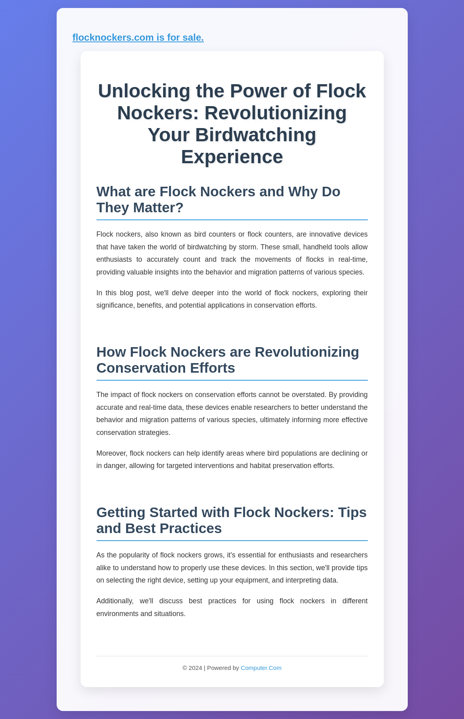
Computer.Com (261, 667)
